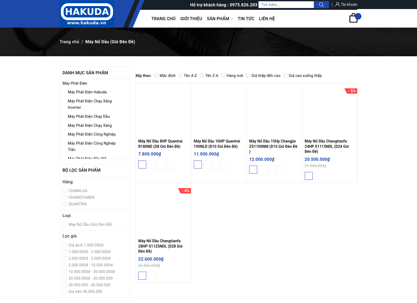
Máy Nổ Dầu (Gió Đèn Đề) (90, 224)
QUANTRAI (77, 204)
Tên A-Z (187, 75)
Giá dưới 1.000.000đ (85, 245)
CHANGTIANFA (81, 197)
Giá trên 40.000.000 (85, 291)
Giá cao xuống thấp (302, 75)
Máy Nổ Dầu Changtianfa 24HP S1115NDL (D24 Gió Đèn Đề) (327, 146)
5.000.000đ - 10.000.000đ (90, 265)
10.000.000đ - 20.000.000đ (91, 272)
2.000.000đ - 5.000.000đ (89, 258)
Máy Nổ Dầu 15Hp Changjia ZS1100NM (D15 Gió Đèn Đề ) (273, 146)
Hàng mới (232, 75)
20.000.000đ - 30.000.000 (90, 278)
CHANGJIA (77, 191)
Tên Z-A (209, 75)
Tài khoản (346, 4)
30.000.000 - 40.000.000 (89, 285)
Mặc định (165, 75)
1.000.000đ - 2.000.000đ (89, 252)
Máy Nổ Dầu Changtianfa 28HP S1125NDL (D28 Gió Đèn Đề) (160, 246)
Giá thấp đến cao (263, 75)
